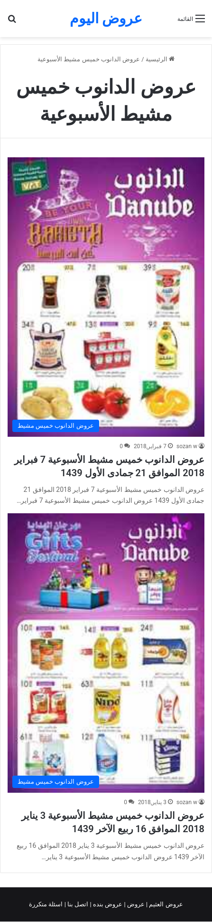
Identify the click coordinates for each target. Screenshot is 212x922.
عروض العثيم (165, 904)
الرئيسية (160, 59)
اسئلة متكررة (46, 904)
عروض (136, 904)
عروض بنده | (107, 904)
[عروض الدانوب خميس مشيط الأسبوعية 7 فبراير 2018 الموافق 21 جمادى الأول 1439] (106, 297)
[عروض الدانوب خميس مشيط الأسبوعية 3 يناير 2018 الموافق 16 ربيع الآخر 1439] (106, 653)
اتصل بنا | (77, 904)
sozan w (186, 446)
